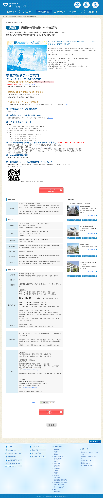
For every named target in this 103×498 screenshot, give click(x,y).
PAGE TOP (95, 441)
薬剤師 (56, 454)
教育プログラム (38, 453)
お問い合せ (95, 5)
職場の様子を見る (88, 220)
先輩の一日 (88, 449)
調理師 (56, 473)
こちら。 (66, 104)
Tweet (33, 402)
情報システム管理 (59, 487)
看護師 (56, 452)
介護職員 (56, 475)
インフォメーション (38, 457)
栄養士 (56, 470)
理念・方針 (38, 450)
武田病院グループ (77, 5)
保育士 (56, 489)
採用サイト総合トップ (13, 453)
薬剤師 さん (86, 463)
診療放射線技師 (58, 456)
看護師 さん (86, 461)
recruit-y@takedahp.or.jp (30, 387)
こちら (20, 166)
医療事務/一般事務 (59, 484)
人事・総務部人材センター (13, 460)
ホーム (5, 16)
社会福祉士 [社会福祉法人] (61, 482)
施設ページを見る (72, 220)
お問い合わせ (13, 466)
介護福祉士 (57, 477)
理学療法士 (57, 463)
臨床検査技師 (58, 459)
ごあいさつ (38, 447)
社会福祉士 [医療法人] (60, 480)
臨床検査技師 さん (88, 465)
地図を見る (91, 215)
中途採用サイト (86, 5)
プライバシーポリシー (13, 463)
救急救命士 (57, 491)
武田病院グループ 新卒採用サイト (15, 5)
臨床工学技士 (58, 461)
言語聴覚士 (57, 468)
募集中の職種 (12, 16)
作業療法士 (57, 466)
